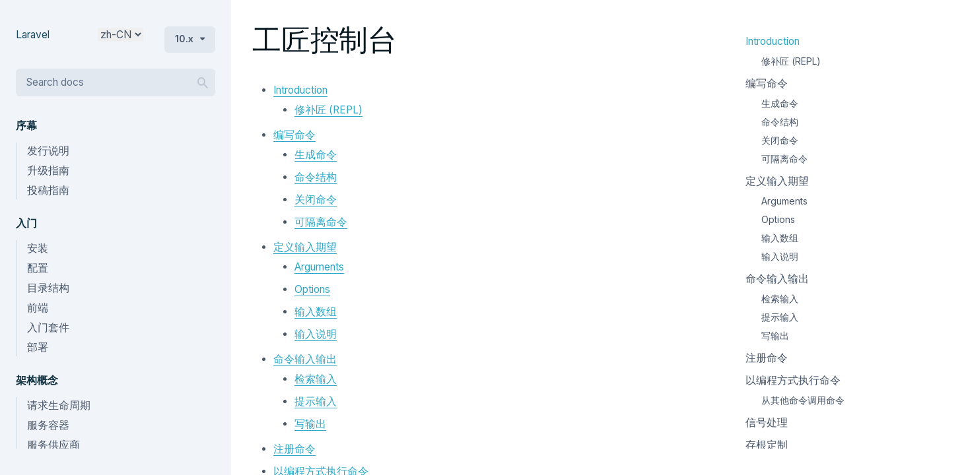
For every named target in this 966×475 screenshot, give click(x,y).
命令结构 (315, 177)
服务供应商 (53, 445)
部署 (37, 347)
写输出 (310, 424)
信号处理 (766, 422)
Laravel (33, 34)
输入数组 (315, 311)
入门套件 (48, 327)
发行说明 (48, 150)
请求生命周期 (58, 405)
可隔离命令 (320, 222)
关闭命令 (315, 199)
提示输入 (315, 401)
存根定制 (766, 445)
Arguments (319, 267)
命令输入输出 (305, 359)
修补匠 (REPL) (328, 110)
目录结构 (48, 288)
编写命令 (294, 135)
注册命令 (294, 449)
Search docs (55, 82)
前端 (37, 307)
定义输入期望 (305, 247)
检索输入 (315, 379)
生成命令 (315, 154)
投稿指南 (48, 190)
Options (312, 289)
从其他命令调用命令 (803, 400)
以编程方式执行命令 (793, 380)
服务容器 (48, 425)
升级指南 (48, 170)
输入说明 (315, 334)
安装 (37, 248)
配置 (37, 268)
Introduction (300, 90)
